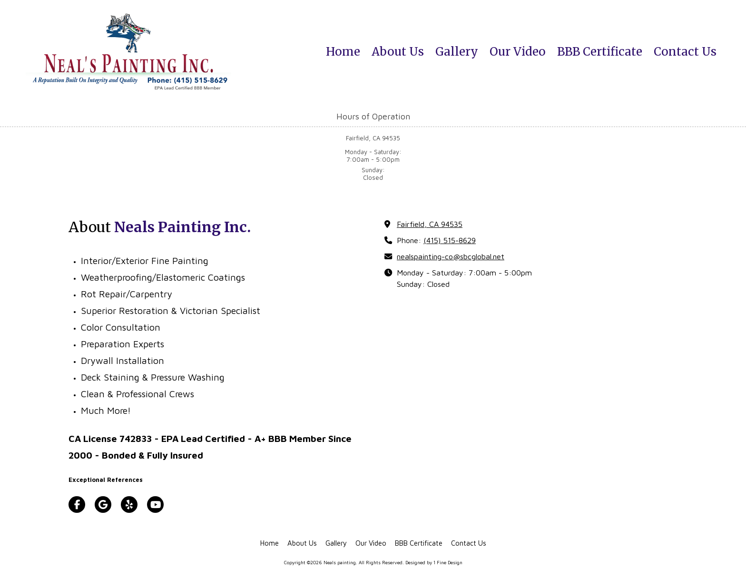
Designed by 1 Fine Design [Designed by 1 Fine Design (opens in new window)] (433, 562)
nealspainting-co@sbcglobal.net (450, 256)
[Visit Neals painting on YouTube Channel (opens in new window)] (155, 504)
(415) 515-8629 (449, 240)
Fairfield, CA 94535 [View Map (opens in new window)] (429, 223)
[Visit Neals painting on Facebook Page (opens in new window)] (77, 504)
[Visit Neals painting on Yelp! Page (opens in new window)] (129, 504)
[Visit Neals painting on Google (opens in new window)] (103, 504)
